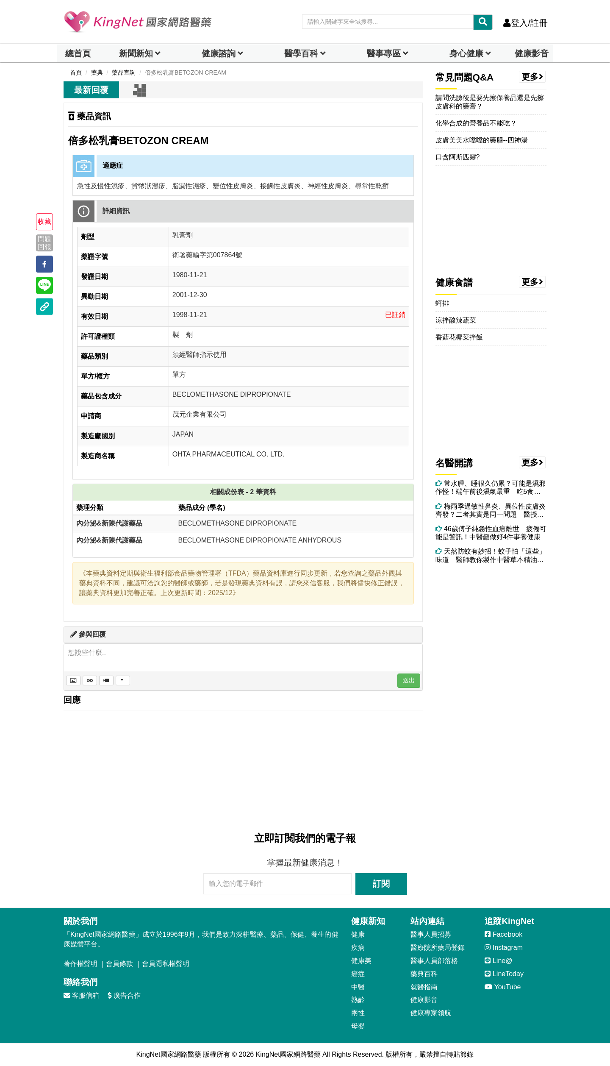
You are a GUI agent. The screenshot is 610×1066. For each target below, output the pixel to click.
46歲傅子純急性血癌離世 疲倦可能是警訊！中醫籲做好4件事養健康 (490, 532)
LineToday (504, 973)
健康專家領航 (430, 1012)
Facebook (503, 934)
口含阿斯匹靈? (457, 157)
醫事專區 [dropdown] (384, 53)
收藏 (44, 221)
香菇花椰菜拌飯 (459, 337)
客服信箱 (81, 995)
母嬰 (358, 1026)
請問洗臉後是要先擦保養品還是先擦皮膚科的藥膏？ (489, 101)
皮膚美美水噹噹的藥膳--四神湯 (481, 140)
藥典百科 (424, 973)
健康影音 (532, 53)
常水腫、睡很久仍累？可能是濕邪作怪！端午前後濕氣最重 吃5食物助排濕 (490, 487)
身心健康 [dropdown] (466, 53)
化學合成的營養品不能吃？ (476, 123)
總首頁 (78, 53)
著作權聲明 (80, 963)
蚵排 (442, 303)
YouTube (503, 987)
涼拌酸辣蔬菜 (455, 320)
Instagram (504, 947)
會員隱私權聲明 (165, 963)
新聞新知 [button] (136, 53)
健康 (358, 934)
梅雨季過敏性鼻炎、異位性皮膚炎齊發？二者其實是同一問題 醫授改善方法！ (490, 510)
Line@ (498, 960)
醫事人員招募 (430, 934)
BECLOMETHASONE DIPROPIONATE (237, 523)
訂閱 (381, 883)
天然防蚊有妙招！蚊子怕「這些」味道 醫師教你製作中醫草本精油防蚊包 (490, 555)
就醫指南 (424, 987)
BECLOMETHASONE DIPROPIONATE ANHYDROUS (260, 540)
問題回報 (44, 242)
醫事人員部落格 (434, 960)
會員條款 (119, 963)
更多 (532, 76)
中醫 (358, 987)
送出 (409, 680)
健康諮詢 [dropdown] (219, 53)
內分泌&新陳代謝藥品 (109, 523)
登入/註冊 (525, 23)
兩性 (358, 1012)
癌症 (358, 973)
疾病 (358, 947)
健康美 (361, 960)
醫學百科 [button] (301, 53)
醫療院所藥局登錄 (437, 947)
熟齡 (358, 999)
